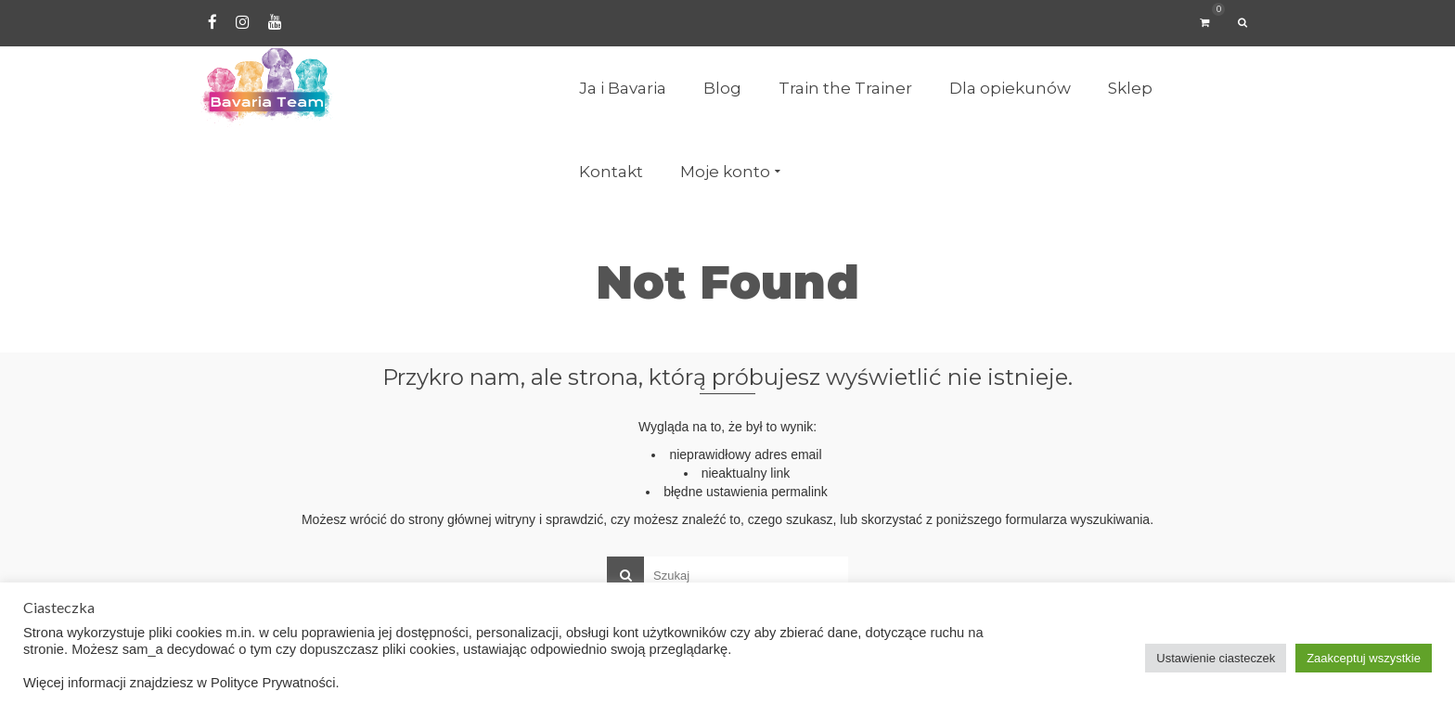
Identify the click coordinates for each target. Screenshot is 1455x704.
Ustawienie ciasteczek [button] (1215, 658)
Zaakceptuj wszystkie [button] (1364, 658)
